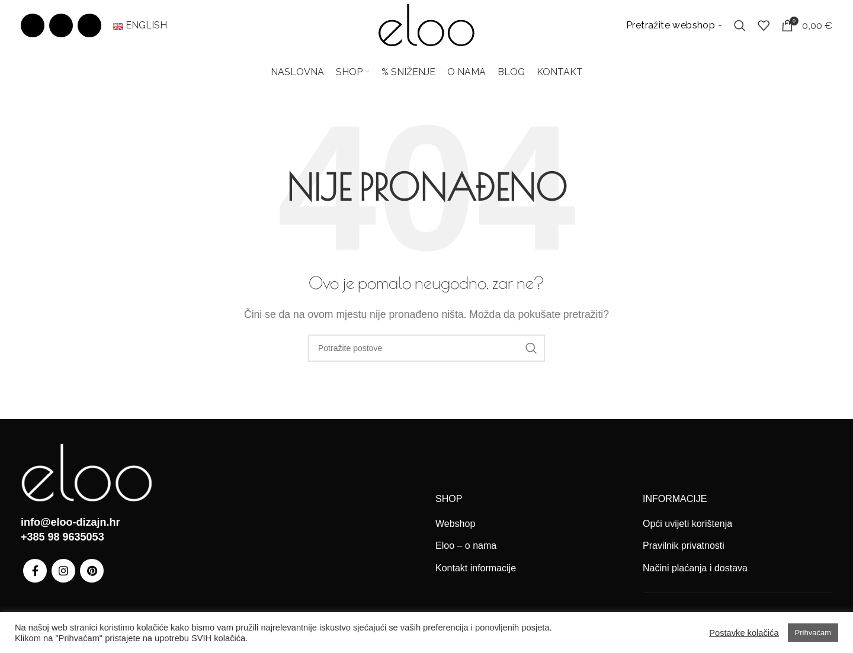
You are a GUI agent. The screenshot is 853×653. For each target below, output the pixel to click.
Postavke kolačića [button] (743, 633)
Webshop (455, 532)
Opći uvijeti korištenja (687, 532)
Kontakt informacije (475, 576)
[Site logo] (426, 29)
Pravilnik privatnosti (683, 554)
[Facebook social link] (32, 29)
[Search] (740, 29)
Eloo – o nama (465, 554)
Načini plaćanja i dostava (695, 576)
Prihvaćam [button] (813, 632)
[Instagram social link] (61, 29)
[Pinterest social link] (89, 29)
